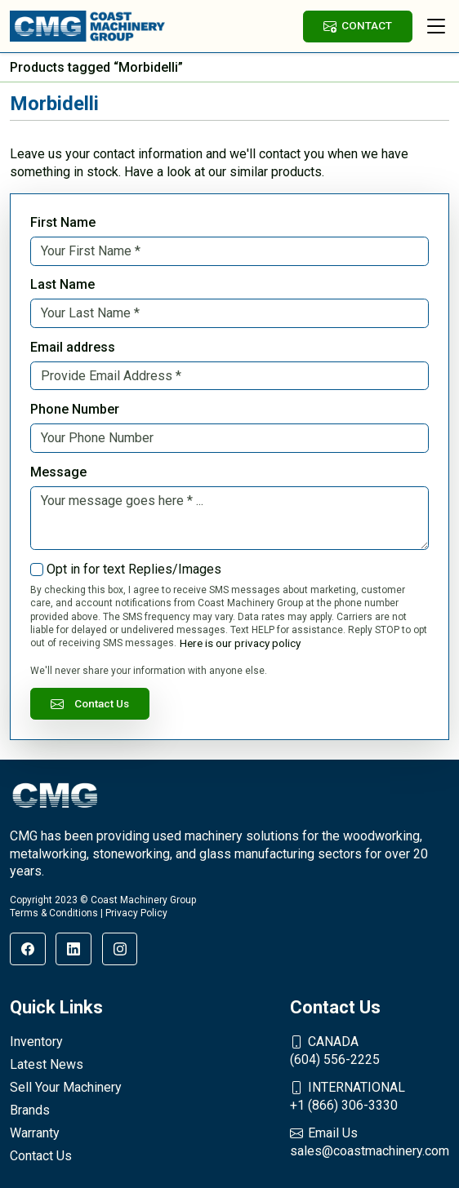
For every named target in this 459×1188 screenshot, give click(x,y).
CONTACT (357, 26)
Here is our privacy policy (240, 642)
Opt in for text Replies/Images (134, 569)
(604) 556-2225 (369, 1050)
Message (58, 472)
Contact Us (90, 704)
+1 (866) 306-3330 (369, 1096)
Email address (72, 347)
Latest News (46, 1064)
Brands (30, 1110)
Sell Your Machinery (66, 1087)
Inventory (36, 1041)
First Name (63, 222)
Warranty (35, 1133)
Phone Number (74, 409)
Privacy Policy (136, 913)
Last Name (62, 284)
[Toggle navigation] (436, 26)
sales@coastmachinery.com (369, 1141)
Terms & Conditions (54, 913)
